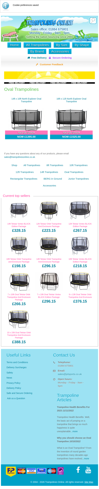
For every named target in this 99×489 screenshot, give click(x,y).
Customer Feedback (51, 64)
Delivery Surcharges (16, 367)
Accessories (60, 51)
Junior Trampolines (78, 178)
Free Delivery (39, 57)
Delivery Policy (13, 388)
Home (14, 45)
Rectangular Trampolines (23, 178)
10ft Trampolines (79, 165)
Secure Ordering (62, 57)
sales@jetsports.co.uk (70, 374)
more (75, 431)
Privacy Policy (13, 383)
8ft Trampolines (55, 165)
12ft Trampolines (25, 172)
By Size (61, 45)
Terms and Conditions (17, 362)
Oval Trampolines (73, 172)
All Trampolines (37, 45)
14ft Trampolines (49, 172)
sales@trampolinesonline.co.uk (19, 157)
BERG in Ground (53, 178)
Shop (14, 165)
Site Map (88, 482)
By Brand (37, 51)
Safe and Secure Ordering (19, 393)
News (9, 377)
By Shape (82, 45)
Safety (9, 372)
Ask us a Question (16, 398)
